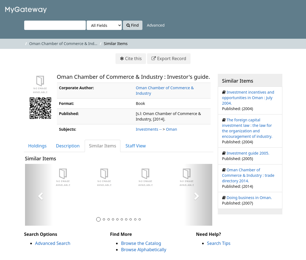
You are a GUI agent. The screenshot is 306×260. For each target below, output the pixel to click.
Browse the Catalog (141, 243)
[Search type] (104, 25)
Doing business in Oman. (249, 197)
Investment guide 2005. (248, 153)
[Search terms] (55, 25)
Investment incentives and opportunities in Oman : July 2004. (248, 98)
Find (132, 25)
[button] (39, 195)
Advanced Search (52, 243)
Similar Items (102, 146)
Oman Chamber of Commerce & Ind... (63, 43)
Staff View (135, 146)
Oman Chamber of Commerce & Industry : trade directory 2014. (248, 175)
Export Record (171, 58)
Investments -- (149, 129)
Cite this (133, 58)
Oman (171, 129)
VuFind (18, 8)
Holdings (37, 146)
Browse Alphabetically (143, 250)
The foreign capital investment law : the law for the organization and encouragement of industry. (247, 128)
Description (68, 146)
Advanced (155, 25)
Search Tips (218, 243)
